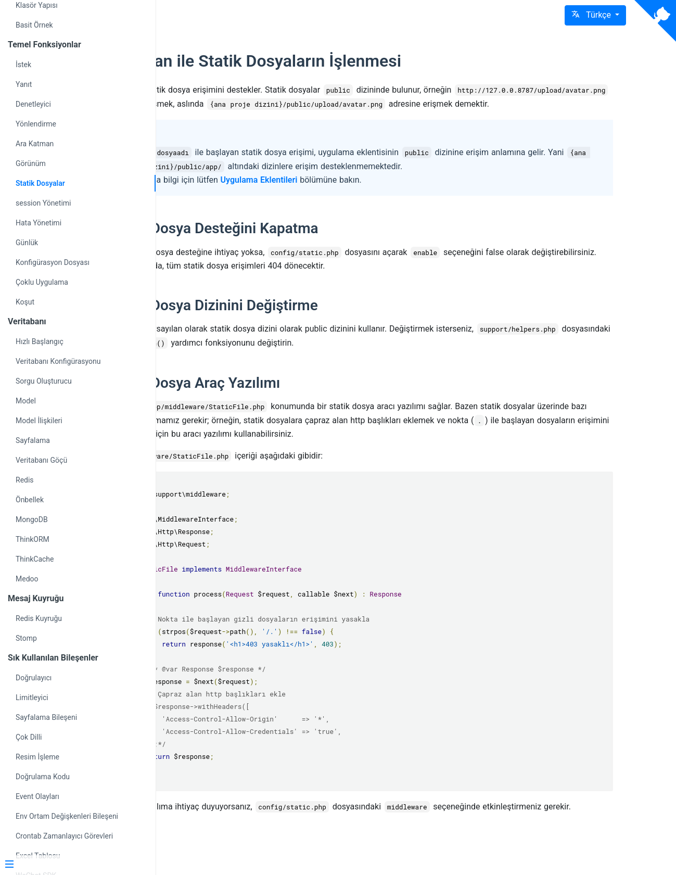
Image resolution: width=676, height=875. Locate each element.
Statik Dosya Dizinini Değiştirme (312, 318)
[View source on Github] (655, 21)
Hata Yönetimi (38, 223)
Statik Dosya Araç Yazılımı (293, 395)
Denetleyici (33, 104)
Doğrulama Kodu (43, 776)
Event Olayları (37, 796)
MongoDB (32, 519)
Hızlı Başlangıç (39, 341)
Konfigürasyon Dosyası (53, 262)
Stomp (26, 638)
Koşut (25, 302)
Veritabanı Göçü (41, 460)
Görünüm (31, 163)
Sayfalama (33, 440)
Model (26, 401)
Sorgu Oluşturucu (44, 381)
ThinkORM (32, 539)
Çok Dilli (29, 737)
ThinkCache (35, 559)
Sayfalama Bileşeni (46, 717)
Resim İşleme (37, 757)
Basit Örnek (34, 25)
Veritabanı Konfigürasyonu (58, 361)
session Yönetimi (43, 203)
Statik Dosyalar (40, 183)
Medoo (27, 579)
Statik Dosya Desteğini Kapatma (312, 242)
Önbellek (30, 500)
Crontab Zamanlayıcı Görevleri (64, 836)
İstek (23, 64)
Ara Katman (35, 144)
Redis (25, 480)
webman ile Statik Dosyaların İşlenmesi (354, 61)
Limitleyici (32, 697)
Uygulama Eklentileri (358, 194)
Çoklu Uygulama (42, 282)
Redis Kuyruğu (39, 618)
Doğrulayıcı (34, 678)
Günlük (27, 242)
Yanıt (24, 84)
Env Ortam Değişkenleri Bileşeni (67, 816)
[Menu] (74, 865)
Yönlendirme (36, 124)
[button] (595, 15)
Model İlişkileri (39, 420)
